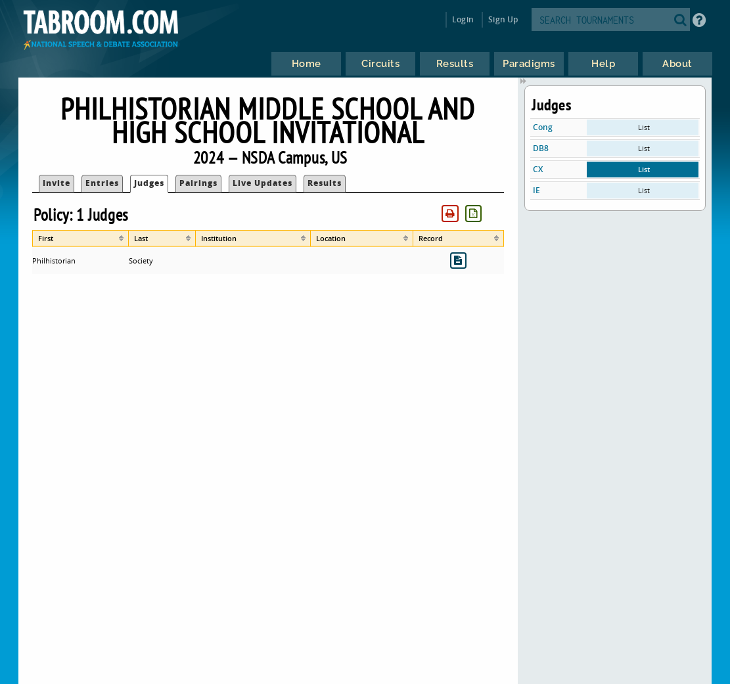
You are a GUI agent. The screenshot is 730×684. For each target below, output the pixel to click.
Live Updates (262, 183)
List (644, 127)
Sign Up (503, 19)
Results (325, 183)
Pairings (198, 183)
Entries (102, 183)
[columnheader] (80, 238)
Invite (56, 183)
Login (463, 19)
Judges (149, 183)
